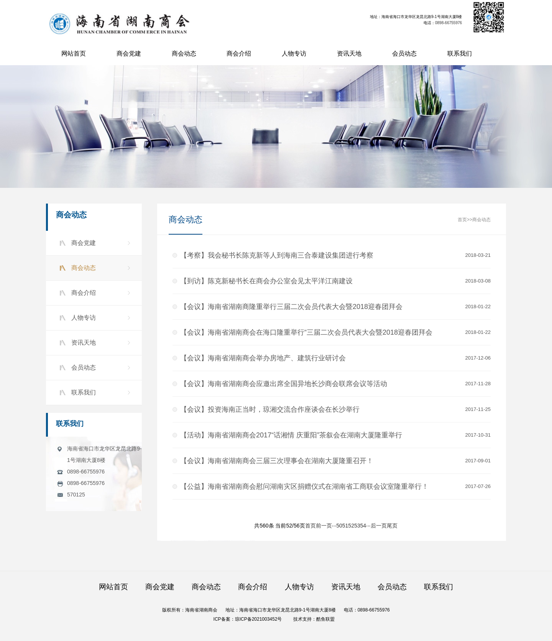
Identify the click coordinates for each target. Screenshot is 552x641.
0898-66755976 (448, 23)
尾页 (392, 526)
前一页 (324, 526)
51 (345, 526)
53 (357, 526)
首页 (462, 220)
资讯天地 (349, 53)
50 (339, 526)
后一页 (379, 526)
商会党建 (129, 53)
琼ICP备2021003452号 (258, 619)
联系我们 (459, 53)
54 (363, 526)
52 (351, 526)
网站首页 (73, 53)
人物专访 (294, 53)
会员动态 (404, 53)
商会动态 (184, 53)
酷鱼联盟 (325, 619)
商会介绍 (239, 53)
